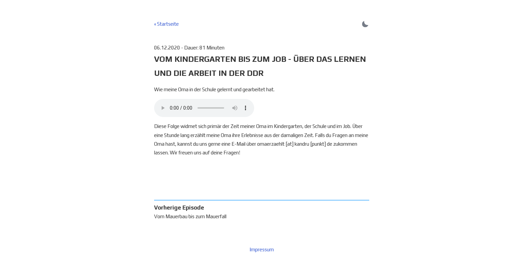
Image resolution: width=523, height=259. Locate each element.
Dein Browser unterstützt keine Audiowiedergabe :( (204, 108)
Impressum (261, 249)
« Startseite (166, 24)
